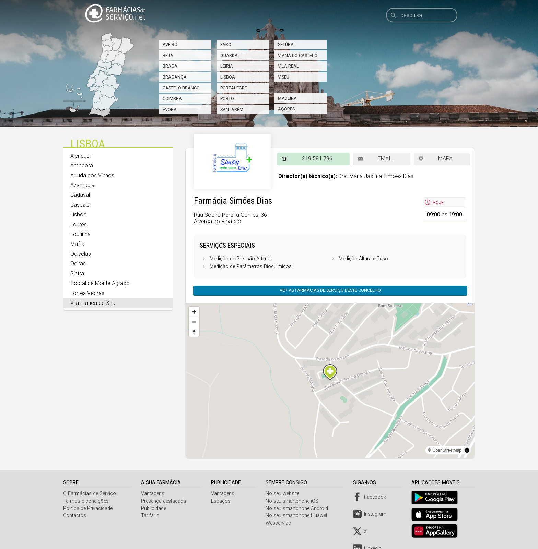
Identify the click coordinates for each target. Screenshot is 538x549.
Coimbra (172, 98)
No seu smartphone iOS (294, 501)
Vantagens (153, 494)
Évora (170, 109)
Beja (168, 55)
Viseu (283, 77)
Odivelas (80, 254)
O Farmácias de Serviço (89, 494)
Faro (225, 44)
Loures (78, 224)
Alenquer (80, 156)
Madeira (287, 98)
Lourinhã (80, 234)
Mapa (445, 158)
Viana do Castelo (297, 55)
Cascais (80, 205)
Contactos (74, 515)
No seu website (284, 494)
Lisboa (227, 77)
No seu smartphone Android (299, 508)
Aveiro (170, 44)
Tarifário (151, 515)
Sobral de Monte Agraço (100, 283)
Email (385, 158)
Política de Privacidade (88, 508)
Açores (286, 108)
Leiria (226, 66)
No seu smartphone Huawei (298, 515)
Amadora (81, 165)
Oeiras (78, 263)
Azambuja (82, 185)
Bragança (175, 77)
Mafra (77, 244)
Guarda (229, 55)
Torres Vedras (87, 293)
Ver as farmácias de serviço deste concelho (330, 290)
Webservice (280, 523)
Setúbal (287, 44)
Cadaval (80, 195)
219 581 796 (317, 158)
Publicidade (154, 508)
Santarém (231, 109)
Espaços (222, 501)
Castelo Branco (181, 88)
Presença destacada (164, 501)
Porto (227, 98)
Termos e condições (86, 501)
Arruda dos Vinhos (92, 175)
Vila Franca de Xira (92, 303)
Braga (170, 66)
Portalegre (233, 88)
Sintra (77, 273)
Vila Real (288, 66)
